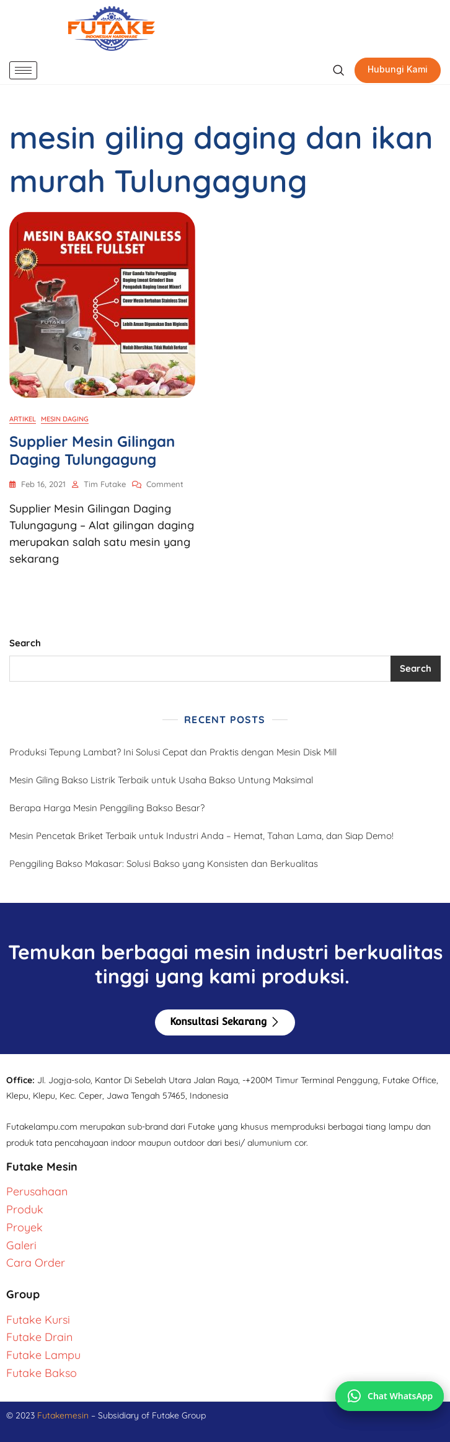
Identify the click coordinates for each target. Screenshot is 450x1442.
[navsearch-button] (338, 70)
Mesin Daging (65, 419)
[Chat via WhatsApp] (389, 1396)
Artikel (22, 419)
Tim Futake (105, 484)
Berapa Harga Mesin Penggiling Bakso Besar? (107, 808)
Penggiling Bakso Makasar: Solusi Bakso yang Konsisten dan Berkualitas (163, 863)
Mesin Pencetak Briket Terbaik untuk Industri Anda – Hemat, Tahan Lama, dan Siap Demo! (201, 836)
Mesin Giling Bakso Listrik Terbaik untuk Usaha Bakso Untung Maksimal (161, 780)
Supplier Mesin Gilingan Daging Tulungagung (92, 450)
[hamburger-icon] (23, 70)
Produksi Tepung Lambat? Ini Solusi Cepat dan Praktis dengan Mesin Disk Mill (173, 752)
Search (25, 643)
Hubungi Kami (398, 69)
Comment (164, 483)
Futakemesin (64, 1415)
